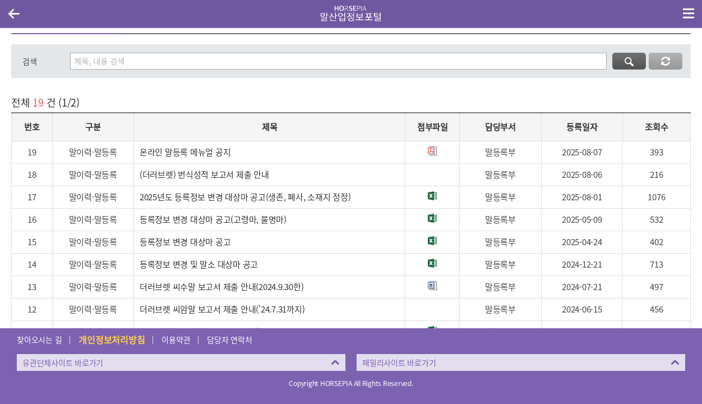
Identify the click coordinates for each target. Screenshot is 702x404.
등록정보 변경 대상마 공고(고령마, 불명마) (213, 219)
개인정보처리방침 (111, 339)
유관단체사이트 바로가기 (62, 362)
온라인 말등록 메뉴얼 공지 (185, 152)
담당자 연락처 (229, 339)
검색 (29, 61)
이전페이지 (13, 13)
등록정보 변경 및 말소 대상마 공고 (199, 264)
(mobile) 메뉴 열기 (688, 13)
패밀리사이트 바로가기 (399, 362)
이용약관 (175, 339)
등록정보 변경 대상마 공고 (185, 242)
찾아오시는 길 (39, 339)
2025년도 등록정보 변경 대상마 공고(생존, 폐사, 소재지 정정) (245, 197)
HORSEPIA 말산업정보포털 (351, 13)
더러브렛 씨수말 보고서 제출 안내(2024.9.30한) (222, 287)
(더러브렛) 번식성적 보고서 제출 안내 (204, 174)
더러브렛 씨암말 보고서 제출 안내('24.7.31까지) (222, 309)
